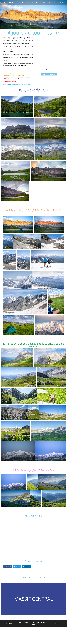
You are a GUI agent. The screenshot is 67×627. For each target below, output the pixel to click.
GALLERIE (32, 622)
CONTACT (43, 622)
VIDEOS (37, 622)
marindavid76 (7, 2)
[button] (49, 74)
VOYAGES (26, 622)
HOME (20, 622)
